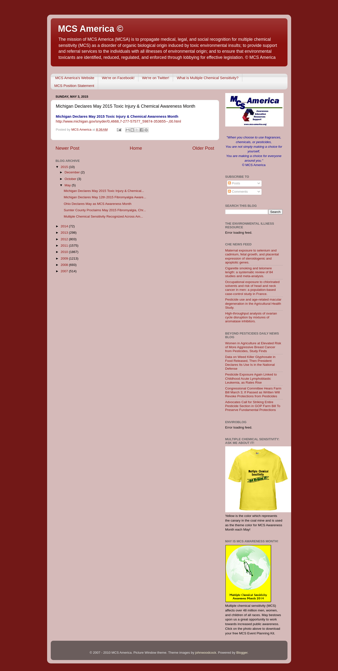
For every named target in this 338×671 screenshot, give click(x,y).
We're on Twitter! (155, 78)
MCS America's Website (74, 78)
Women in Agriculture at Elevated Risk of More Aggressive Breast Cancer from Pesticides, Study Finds (253, 347)
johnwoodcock (205, 652)
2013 (65, 232)
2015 (65, 167)
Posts (234, 183)
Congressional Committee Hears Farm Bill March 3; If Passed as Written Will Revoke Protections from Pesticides (253, 392)
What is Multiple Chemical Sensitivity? (207, 78)
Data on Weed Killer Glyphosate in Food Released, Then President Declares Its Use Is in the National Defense (250, 363)
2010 (65, 252)
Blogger (241, 652)
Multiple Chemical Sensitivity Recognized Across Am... (103, 216)
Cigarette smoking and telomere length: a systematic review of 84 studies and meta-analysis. (249, 272)
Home (136, 148)
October (71, 179)
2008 (65, 265)
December (73, 172)
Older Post (203, 148)
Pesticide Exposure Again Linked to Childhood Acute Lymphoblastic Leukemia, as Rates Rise (251, 378)
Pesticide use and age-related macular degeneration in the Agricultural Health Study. (253, 303)
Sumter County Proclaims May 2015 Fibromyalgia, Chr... (105, 210)
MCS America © (90, 29)
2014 (65, 226)
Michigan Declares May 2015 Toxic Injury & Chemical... (104, 191)
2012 (65, 239)
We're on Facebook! (118, 78)
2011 (65, 245)
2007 (65, 271)
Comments (238, 191)
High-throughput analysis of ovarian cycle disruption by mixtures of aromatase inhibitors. (251, 317)
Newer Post (68, 148)
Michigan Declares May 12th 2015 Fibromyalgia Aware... (105, 197)
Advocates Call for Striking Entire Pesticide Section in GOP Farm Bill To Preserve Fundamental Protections (252, 406)
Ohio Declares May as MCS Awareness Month (97, 204)
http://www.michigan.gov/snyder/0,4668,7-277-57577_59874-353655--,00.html (118, 121)
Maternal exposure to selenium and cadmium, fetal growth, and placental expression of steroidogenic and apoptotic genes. (252, 256)
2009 (65, 258)
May (68, 185)
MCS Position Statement (74, 86)
